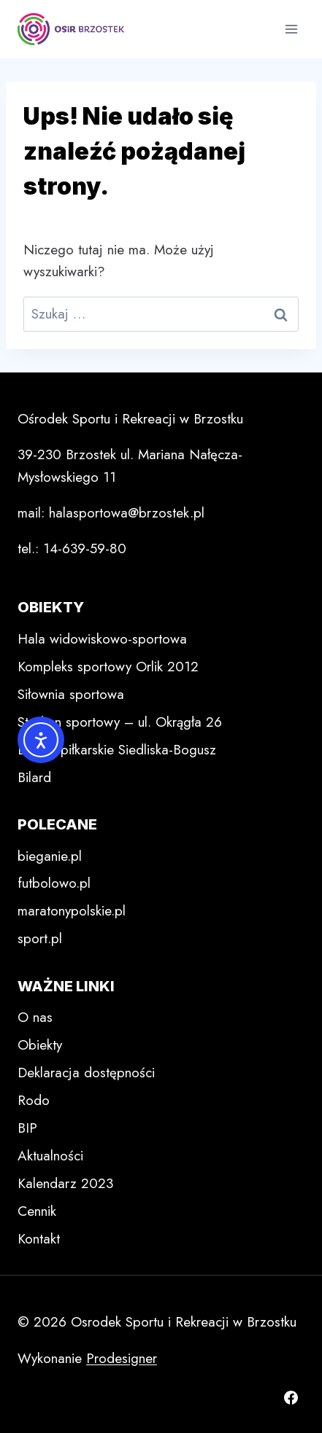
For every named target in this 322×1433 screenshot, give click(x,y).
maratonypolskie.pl (72, 911)
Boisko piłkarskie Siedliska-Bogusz (117, 750)
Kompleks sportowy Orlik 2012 (108, 666)
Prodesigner (121, 1358)
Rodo (34, 1100)
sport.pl (40, 938)
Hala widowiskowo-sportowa (102, 639)
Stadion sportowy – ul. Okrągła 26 (120, 722)
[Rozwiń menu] (290, 28)
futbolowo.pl (54, 883)
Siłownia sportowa (71, 694)
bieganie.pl (50, 856)
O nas (35, 1017)
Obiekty (40, 1045)
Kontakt (39, 1239)
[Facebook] (290, 1397)
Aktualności (50, 1155)
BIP (27, 1128)
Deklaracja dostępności (86, 1072)
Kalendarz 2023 (65, 1183)
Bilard (34, 777)
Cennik (37, 1211)
